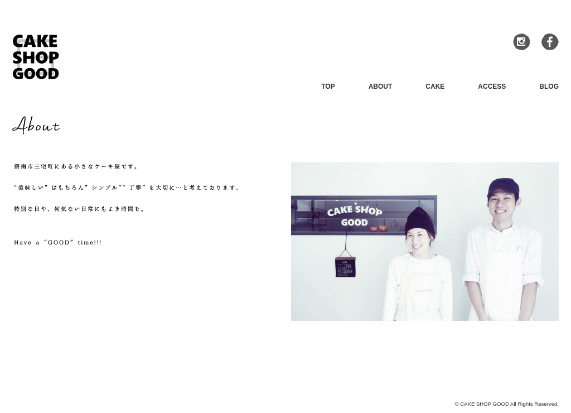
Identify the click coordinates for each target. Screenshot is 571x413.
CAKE (434, 86)
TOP (328, 86)
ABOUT (381, 86)
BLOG (549, 86)
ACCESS (492, 86)
